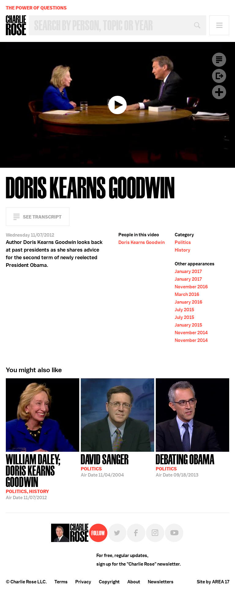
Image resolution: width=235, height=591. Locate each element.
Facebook (136, 533)
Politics (183, 242)
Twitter (117, 533)
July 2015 (184, 310)
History (182, 250)
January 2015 (188, 325)
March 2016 (187, 294)
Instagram (155, 533)
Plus (219, 92)
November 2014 (191, 333)
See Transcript (42, 217)
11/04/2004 (105, 465)
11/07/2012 (42, 476)
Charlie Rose (16, 25)
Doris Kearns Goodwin (141, 242)
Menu (219, 25)
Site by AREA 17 (213, 582)
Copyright (109, 582)
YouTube (174, 533)
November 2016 (191, 287)
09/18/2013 (185, 465)
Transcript (219, 60)
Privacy (83, 582)
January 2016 (188, 302)
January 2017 (188, 271)
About (133, 582)
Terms (61, 582)
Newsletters (160, 582)
